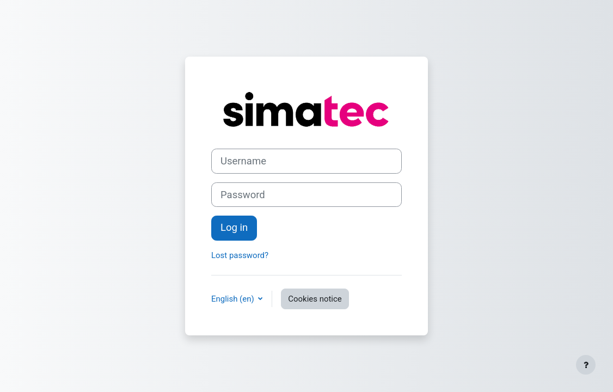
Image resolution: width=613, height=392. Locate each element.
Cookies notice (314, 299)
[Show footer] (586, 365)
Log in (234, 228)
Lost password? (239, 255)
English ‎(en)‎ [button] (233, 299)
